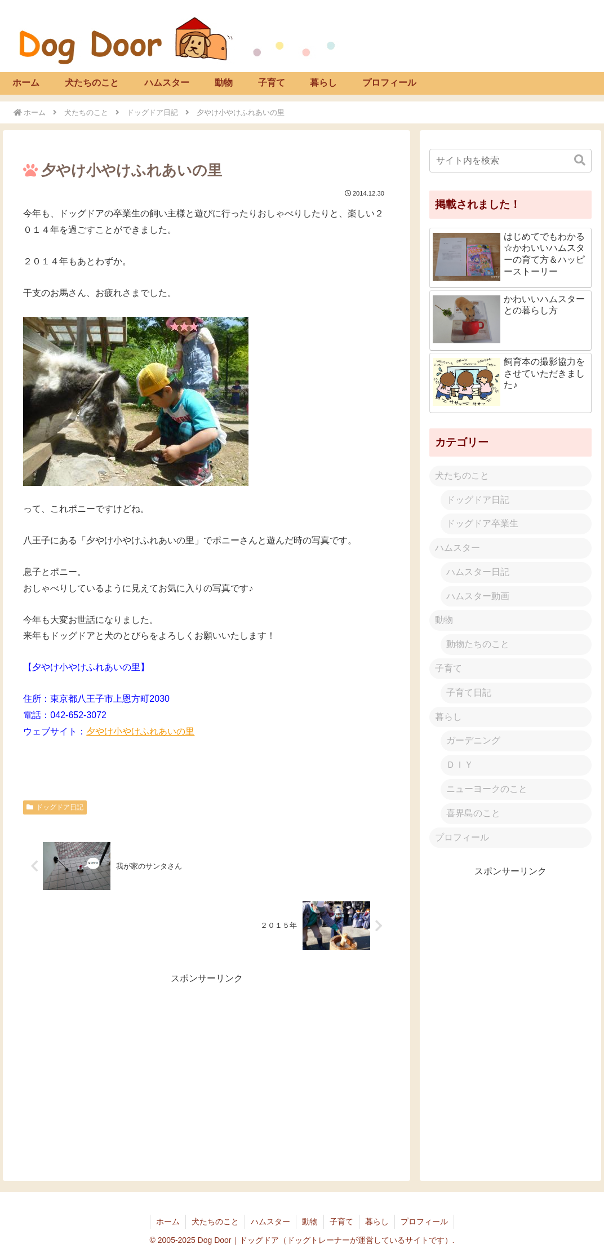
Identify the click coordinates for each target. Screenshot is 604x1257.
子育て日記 (468, 692)
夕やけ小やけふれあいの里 (140, 731)
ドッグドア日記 (54, 807)
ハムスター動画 (477, 596)
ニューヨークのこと (486, 789)
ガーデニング (473, 740)
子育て (448, 668)
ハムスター (457, 547)
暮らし (448, 717)
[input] (510, 160)
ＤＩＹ (459, 764)
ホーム (168, 1221)
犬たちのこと (462, 475)
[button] (580, 160)
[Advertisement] (206, 1066)
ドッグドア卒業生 (482, 523)
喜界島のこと (473, 813)
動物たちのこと (477, 644)
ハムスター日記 (477, 572)
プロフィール (462, 837)
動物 (444, 620)
